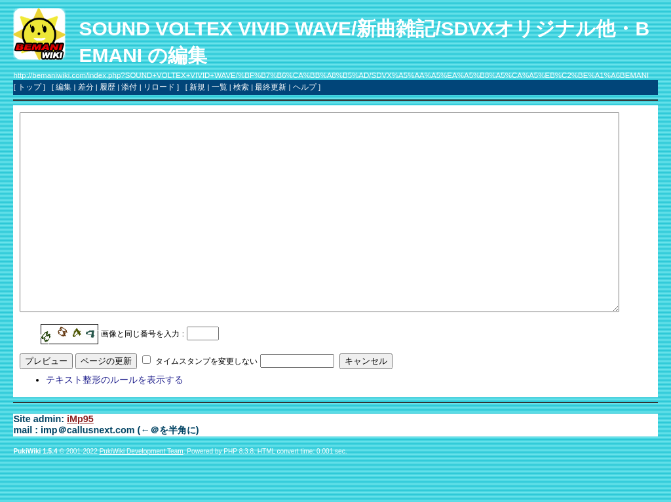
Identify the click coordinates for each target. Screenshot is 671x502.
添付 (129, 87)
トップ (29, 87)
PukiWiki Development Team (141, 490)
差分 (86, 87)
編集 (63, 87)
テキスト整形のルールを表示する (114, 419)
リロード (159, 87)
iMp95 (80, 458)
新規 (197, 87)
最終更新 (270, 87)
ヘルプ (304, 87)
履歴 (107, 87)
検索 (241, 87)
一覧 (219, 87)
